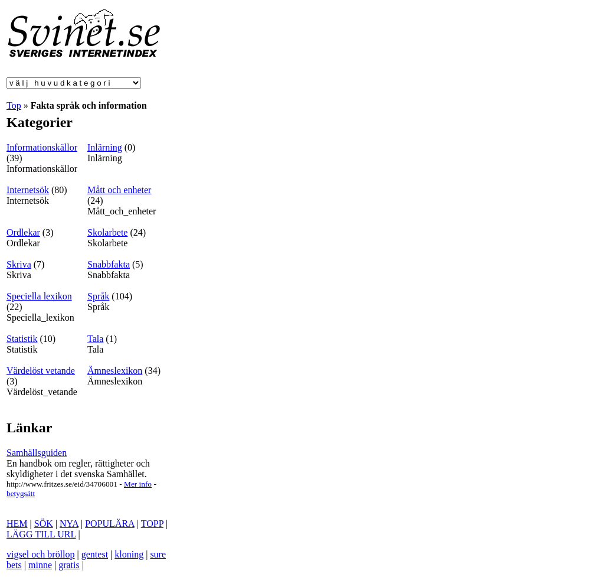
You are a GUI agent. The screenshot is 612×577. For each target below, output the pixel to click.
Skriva (18, 264)
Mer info (138, 484)
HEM (17, 524)
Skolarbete (107, 232)
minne (40, 565)
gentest (94, 554)
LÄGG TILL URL (41, 534)
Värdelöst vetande (40, 371)
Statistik (21, 339)
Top (13, 105)
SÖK (43, 524)
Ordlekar (23, 232)
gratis (69, 565)
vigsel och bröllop (40, 554)
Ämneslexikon (114, 371)
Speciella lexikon (39, 296)
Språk (98, 296)
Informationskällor (41, 147)
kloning (128, 554)
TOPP (152, 524)
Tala (95, 339)
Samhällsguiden (36, 453)
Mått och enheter (119, 190)
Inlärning (104, 147)
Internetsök (27, 190)
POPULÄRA (110, 524)
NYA (69, 524)
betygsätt (20, 493)
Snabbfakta (108, 264)
